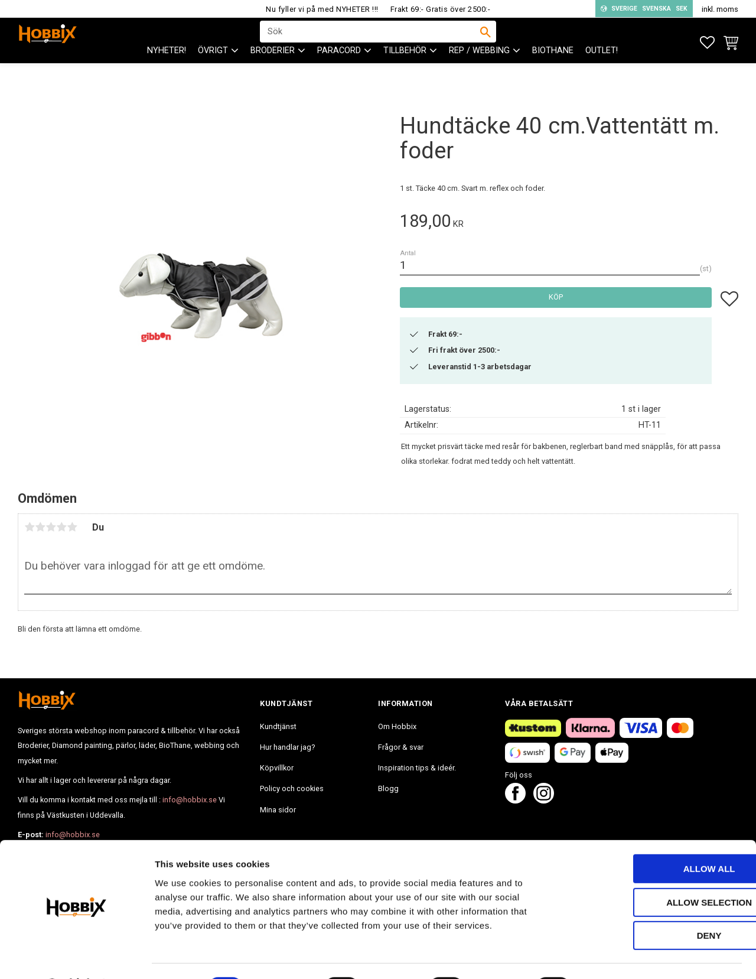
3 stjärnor (50, 527)
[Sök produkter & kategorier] (370, 42)
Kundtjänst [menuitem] (278, 726)
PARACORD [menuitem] (339, 71)
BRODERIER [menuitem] (272, 71)
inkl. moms (720, 9)
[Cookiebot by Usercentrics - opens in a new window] (76, 956)
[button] (707, 42)
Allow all (657, 837)
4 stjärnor (61, 527)
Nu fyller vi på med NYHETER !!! (322, 9)
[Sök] (485, 42)
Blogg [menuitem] (388, 788)
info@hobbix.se (189, 799)
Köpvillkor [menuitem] (277, 767)
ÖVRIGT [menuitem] (213, 71)
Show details (619, 956)
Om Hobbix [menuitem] (397, 726)
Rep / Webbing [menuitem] (479, 71)
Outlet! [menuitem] (601, 71)
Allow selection (657, 871)
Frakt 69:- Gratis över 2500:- (440, 9)
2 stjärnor (40, 527)
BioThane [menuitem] (552, 71)
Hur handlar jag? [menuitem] (287, 747)
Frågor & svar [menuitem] (400, 747)
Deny (657, 904)
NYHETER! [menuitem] (166, 71)
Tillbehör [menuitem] (404, 71)
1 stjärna (29, 527)
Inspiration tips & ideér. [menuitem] (417, 767)
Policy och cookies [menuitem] (292, 788)
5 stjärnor (72, 527)
